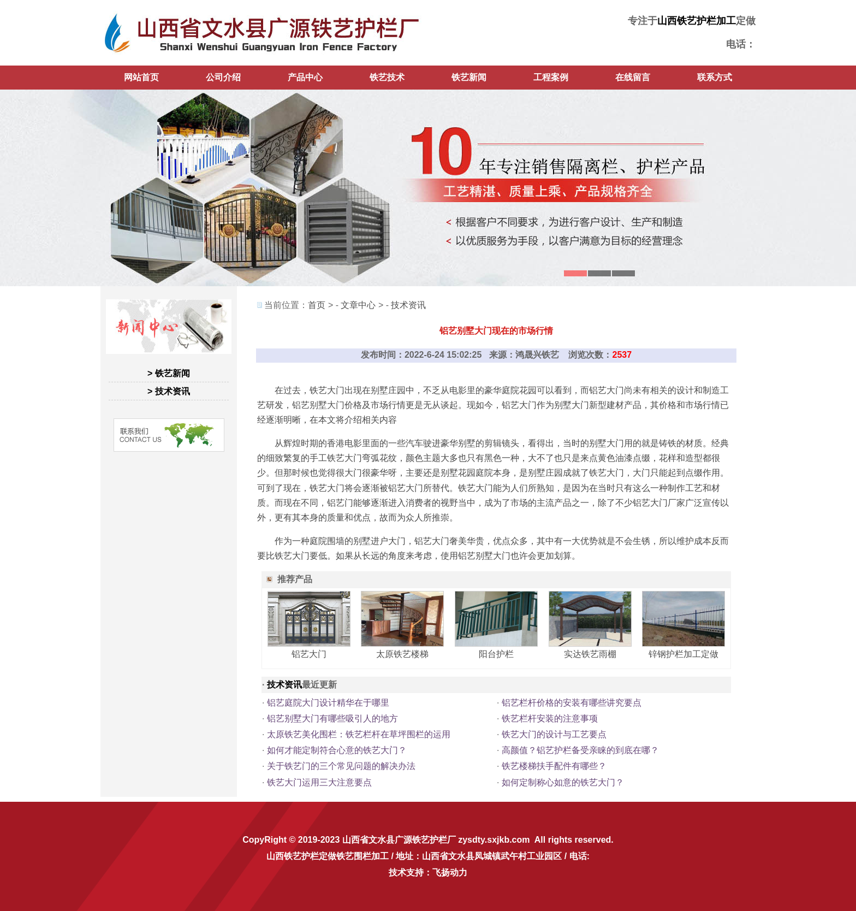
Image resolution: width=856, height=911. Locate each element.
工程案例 (550, 77)
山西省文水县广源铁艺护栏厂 (399, 839)
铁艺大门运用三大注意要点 (319, 782)
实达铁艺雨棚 (590, 654)
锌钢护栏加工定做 (683, 654)
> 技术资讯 (168, 391)
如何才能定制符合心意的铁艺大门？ (337, 750)
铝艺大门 (309, 654)
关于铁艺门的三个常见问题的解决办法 (341, 766)
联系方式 (714, 77)
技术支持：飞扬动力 (428, 872)
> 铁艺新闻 (168, 373)
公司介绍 (223, 77)
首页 (316, 305)
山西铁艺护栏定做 (301, 856)
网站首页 (141, 77)
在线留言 (632, 77)
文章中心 (358, 305)
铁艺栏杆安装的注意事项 (550, 718)
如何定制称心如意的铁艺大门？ (563, 782)
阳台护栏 (496, 654)
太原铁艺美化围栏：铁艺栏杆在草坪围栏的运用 (358, 734)
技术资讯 (408, 305)
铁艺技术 (387, 77)
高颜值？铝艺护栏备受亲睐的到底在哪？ (580, 750)
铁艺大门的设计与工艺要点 (554, 734)
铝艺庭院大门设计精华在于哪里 (328, 702)
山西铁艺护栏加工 (696, 20)
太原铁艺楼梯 (402, 654)
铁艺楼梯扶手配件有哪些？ (554, 766)
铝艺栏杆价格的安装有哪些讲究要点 (571, 702)
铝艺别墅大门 (318, 405)
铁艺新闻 (468, 77)
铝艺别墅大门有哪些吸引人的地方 (332, 718)
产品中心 (305, 77)
